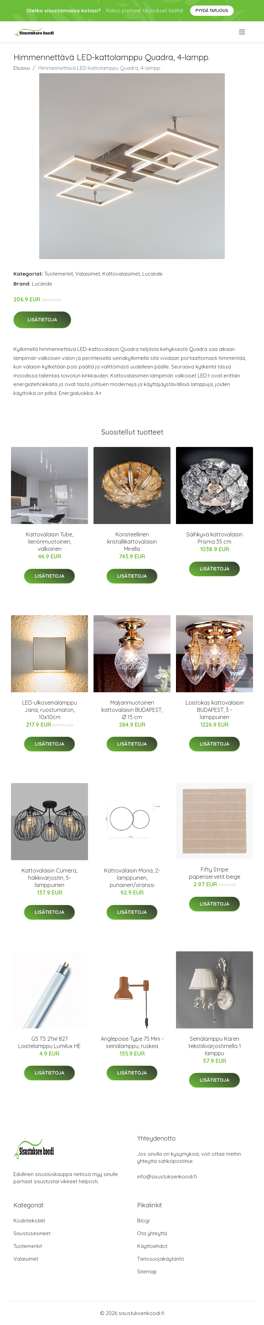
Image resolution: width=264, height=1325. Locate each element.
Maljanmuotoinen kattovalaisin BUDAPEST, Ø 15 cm (132, 709)
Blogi (143, 1220)
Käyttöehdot (152, 1246)
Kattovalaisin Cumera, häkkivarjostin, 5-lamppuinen (49, 877)
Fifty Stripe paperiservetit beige (214, 873)
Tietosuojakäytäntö (160, 1258)
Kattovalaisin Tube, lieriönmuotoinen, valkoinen (49, 541)
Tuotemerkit (58, 273)
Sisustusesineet (32, 1233)
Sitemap (147, 1271)
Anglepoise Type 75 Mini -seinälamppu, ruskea (132, 1042)
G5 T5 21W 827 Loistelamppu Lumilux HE (49, 1042)
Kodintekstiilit (29, 1220)
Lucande (152, 273)
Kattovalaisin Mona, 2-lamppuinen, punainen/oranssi (132, 877)
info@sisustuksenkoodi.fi (167, 1176)
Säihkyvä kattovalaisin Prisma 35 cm (214, 538)
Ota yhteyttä (152, 1233)
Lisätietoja (42, 320)
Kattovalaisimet (121, 273)
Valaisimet (87, 273)
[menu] (242, 32)
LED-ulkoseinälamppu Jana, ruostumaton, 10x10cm (49, 709)
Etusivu (21, 68)
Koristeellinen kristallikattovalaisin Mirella (132, 541)
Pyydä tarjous (212, 10)
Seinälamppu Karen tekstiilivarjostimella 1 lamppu (214, 1046)
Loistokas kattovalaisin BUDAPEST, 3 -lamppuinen (215, 709)
